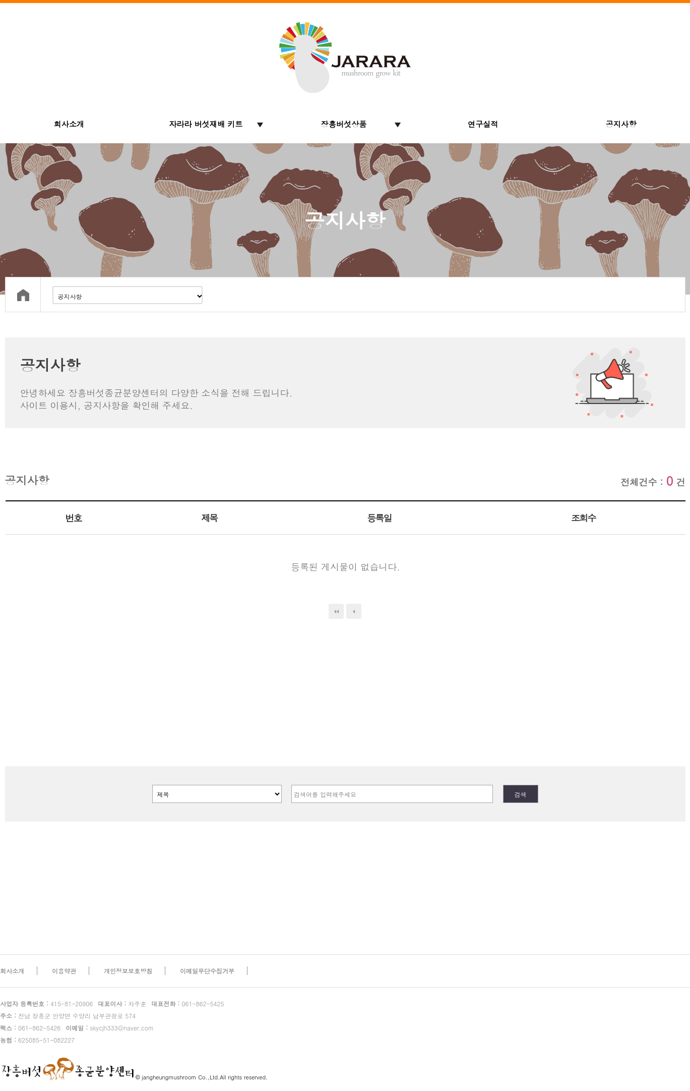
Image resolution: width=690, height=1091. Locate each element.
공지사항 (621, 124)
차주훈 (122, 1003)
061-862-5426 (30, 1027)
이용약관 (64, 970)
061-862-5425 (187, 1003)
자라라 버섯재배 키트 (206, 124)
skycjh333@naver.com (110, 1027)
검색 (521, 794)
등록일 (379, 517)
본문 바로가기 (0, 0)
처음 (336, 611)
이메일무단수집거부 (207, 970)
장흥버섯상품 (344, 124)
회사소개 (69, 124)
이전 (353, 611)
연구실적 (483, 124)
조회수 (583, 517)
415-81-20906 (46, 1003)
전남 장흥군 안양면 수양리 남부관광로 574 (68, 1015)
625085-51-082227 (37, 1040)
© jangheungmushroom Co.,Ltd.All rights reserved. (202, 1077)
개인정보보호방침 (128, 970)
